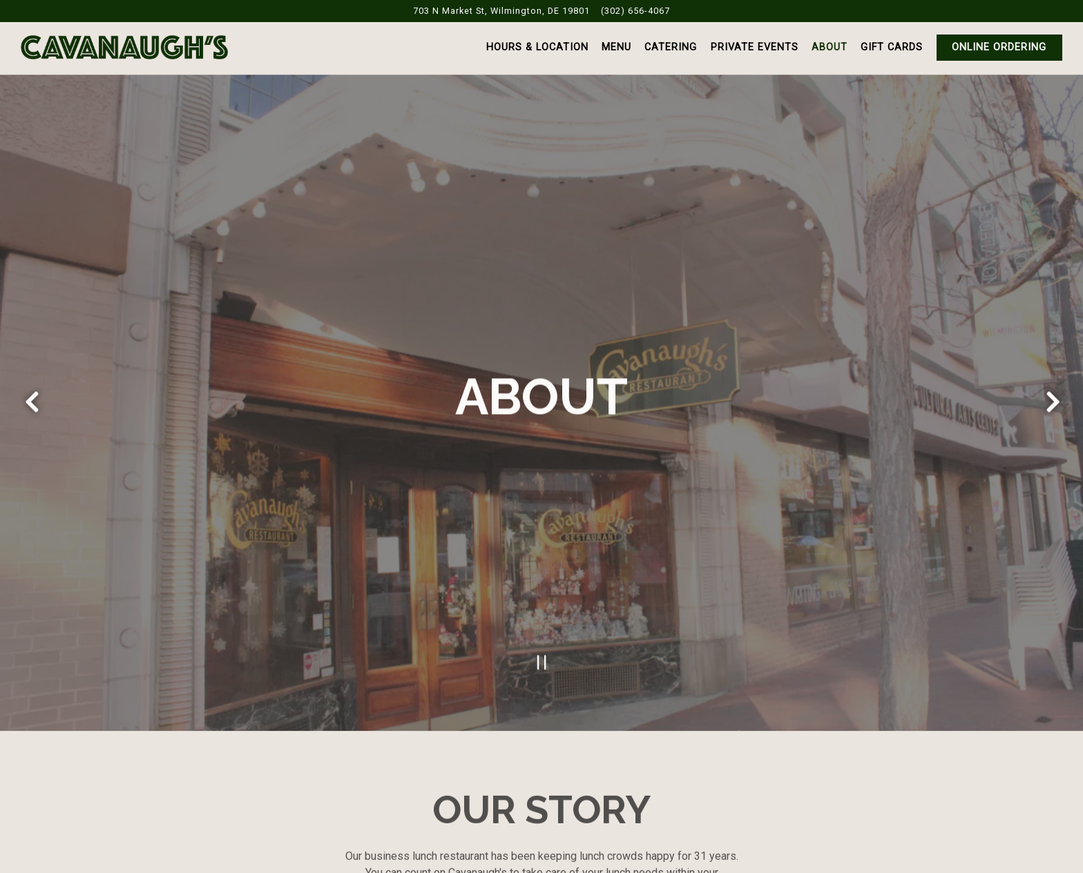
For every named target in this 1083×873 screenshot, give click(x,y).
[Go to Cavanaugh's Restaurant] (501, 10)
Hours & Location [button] (537, 47)
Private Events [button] (754, 47)
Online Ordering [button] (999, 47)
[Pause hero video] (542, 651)
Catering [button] (670, 47)
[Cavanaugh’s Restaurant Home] (124, 47)
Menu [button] (616, 47)
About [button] (829, 47)
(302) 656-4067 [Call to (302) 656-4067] (635, 11)
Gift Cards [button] (892, 47)
